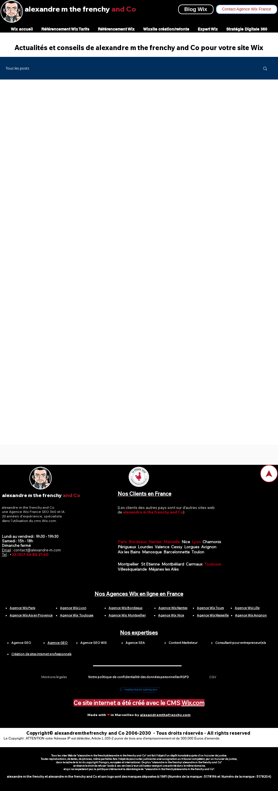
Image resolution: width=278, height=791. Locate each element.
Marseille (172, 541)
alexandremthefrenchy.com (165, 715)
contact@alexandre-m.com (37, 550)
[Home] (269, 473)
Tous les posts (17, 68)
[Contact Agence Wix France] (246, 9)
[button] (265, 69)
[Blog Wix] (196, 9)
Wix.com (193, 702)
